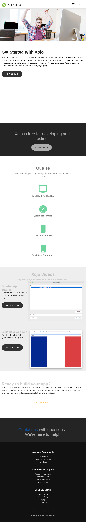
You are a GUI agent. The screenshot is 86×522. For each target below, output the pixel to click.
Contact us (27, 429)
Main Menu (77, 4)
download (11, 74)
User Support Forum (43, 479)
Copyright (43, 500)
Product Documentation (43, 474)
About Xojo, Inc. (43, 494)
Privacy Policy (43, 497)
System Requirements (43, 459)
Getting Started (43, 456)
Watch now (12, 305)
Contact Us (43, 502)
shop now (42, 403)
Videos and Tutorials (43, 477)
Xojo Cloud (43, 462)
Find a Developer (43, 482)
